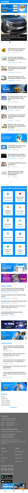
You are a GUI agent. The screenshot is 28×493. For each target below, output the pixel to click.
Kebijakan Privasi (19, 454)
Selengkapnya (14, 407)
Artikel (2, 461)
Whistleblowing (18, 461)
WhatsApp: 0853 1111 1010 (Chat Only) (10, 440)
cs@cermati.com (10, 425)
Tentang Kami (4, 451)
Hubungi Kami (4, 458)
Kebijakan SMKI (18, 458)
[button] (2, 42)
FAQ (2, 454)
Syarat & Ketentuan (19, 451)
